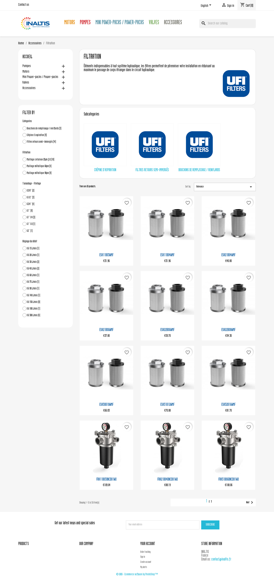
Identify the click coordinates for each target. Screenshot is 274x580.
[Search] (227, 23)
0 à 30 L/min (33, 262)
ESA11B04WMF (167, 255)
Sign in (142, 557)
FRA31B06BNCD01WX (228, 480)
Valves (154, 23)
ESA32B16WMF (228, 405)
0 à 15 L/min (33, 248)
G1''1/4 (31, 217)
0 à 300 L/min (33, 315)
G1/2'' (30, 197)
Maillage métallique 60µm (39, 166)
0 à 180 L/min (33, 308)
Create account (145, 562)
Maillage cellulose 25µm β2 (40, 159)
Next (250, 502)
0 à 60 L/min (33, 275)
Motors (69, 23)
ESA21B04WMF (228, 255)
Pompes (85, 23)
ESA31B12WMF (167, 405)
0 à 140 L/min (33, 295)
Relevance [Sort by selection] (224, 186)
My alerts (143, 567)
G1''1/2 (31, 224)
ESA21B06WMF (106, 330)
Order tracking (145, 552)
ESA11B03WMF (106, 255)
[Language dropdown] (207, 5)
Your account (147, 544)
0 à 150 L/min (33, 302)
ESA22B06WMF (167, 330)
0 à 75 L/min (33, 282)
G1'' (30, 211)
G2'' (30, 231)
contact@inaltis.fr (221, 560)
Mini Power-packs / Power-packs (119, 23)
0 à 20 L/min (33, 255)
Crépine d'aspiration (37, 135)
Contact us (23, 5)
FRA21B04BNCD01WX (167, 480)
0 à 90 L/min (33, 288)
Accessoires (173, 23)
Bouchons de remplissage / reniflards (44, 128)
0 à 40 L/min (33, 268)
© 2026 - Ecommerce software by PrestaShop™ (137, 574)
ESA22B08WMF (228, 330)
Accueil (27, 57)
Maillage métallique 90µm (39, 173)
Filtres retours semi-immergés (41, 142)
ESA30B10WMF (106, 405)
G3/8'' (30, 190)
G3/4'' (30, 204)
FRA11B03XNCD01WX (106, 480)
